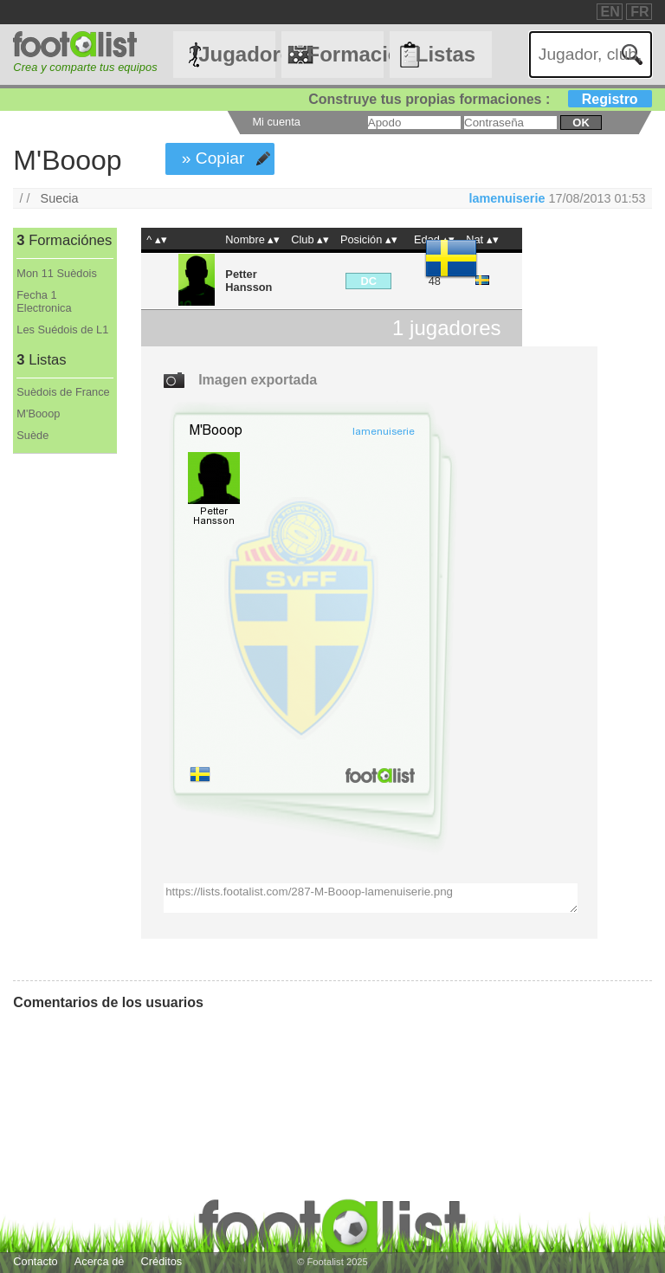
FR (639, 11)
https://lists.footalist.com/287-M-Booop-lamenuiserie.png (371, 898)
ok (580, 122)
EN (610, 11)
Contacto (35, 1261)
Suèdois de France (62, 391)
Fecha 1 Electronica (43, 301)
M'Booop (38, 413)
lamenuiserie (506, 198)
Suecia (60, 198)
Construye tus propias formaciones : (480, 99)
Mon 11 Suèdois (56, 273)
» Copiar (213, 158)
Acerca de (99, 1261)
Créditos (162, 1261)
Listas (445, 54)
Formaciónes (345, 54)
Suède (32, 435)
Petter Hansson (248, 281)
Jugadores (236, 54)
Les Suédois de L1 (62, 329)
